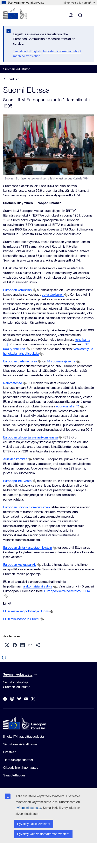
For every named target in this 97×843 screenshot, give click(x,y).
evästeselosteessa (28, 807)
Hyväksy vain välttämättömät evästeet (43, 834)
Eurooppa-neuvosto (17, 481)
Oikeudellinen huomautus (20, 767)
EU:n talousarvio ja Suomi (21, 619)
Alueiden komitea (15, 459)
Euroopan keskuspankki (19, 565)
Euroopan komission (17, 290)
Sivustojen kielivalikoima (20, 744)
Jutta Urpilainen (53, 294)
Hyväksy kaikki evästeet (33, 824)
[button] (7, 645)
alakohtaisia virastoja (37, 586)
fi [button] (71, 15)
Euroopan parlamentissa (20, 361)
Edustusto (13, 79)
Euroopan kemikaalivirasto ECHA (67, 591)
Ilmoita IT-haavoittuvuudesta (23, 736)
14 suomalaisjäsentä (61, 361)
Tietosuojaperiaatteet (18, 760)
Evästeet (9, 752)
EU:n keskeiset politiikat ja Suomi (26, 611)
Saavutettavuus (14, 775)
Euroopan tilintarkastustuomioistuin (27, 547)
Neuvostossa (12, 383)
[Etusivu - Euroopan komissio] (15, 13)
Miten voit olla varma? (79, 2)
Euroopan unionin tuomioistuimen (26, 507)
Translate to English (27, 51)
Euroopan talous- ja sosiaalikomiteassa (30, 437)
